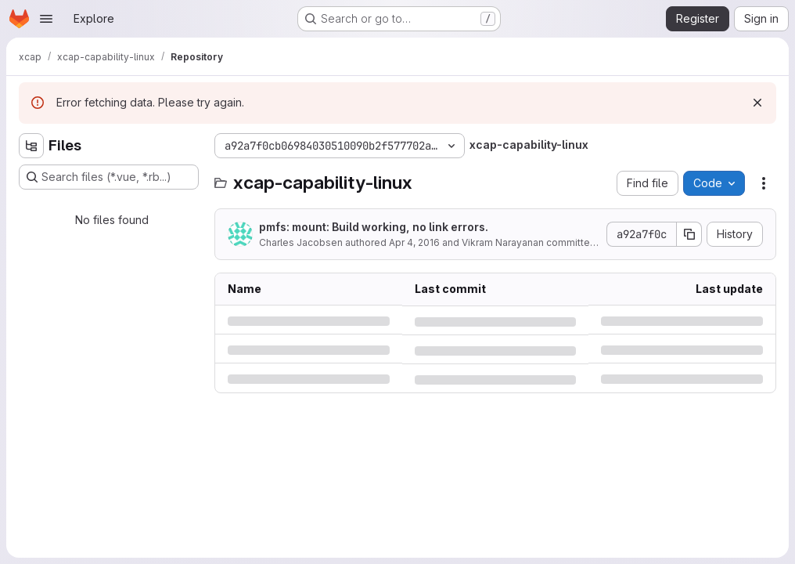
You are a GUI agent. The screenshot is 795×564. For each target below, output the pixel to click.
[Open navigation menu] (46, 18)
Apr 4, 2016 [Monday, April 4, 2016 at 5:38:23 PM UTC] (414, 242)
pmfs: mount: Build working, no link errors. (373, 226)
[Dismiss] (757, 102)
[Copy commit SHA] (689, 234)
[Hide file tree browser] (31, 145)
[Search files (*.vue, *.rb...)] (109, 177)
